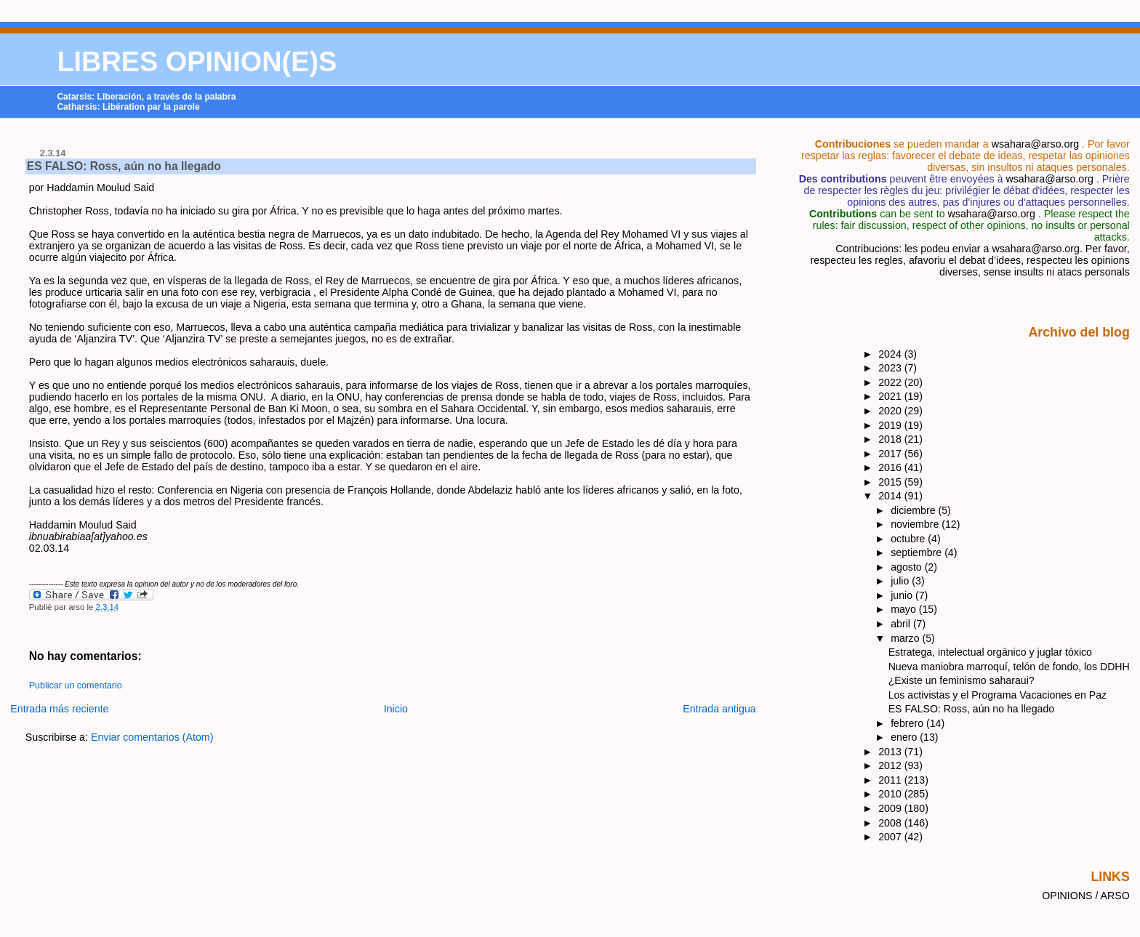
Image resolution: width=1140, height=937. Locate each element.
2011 (891, 780)
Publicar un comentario (75, 685)
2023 (891, 368)
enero (905, 737)
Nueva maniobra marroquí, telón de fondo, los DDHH (1009, 666)
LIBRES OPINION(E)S (197, 62)
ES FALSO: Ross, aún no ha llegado (124, 166)
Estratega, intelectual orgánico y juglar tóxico (990, 652)
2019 (891, 425)
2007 (891, 837)
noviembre (916, 524)
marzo (906, 638)
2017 (891, 453)
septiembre (917, 552)
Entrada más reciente (59, 709)
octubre (909, 538)
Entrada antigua (719, 709)
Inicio (396, 709)
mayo (905, 609)
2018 (891, 439)
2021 (891, 396)
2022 (891, 382)
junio (903, 595)
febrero (908, 723)
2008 (891, 823)
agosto (907, 567)
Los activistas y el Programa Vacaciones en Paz (997, 695)
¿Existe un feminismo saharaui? (961, 680)
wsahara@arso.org (1035, 144)
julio (901, 581)
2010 (891, 794)
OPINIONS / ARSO (1086, 895)
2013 (891, 751)
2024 (891, 354)
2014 (891, 496)
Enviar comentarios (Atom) (152, 737)
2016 (891, 467)
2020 (891, 411)
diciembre (914, 510)
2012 (891, 765)
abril (902, 624)
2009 (891, 808)
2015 (891, 482)
